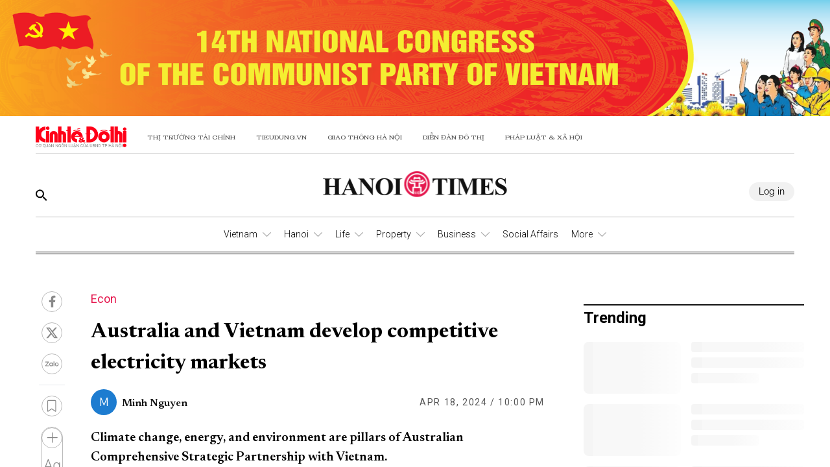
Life (342, 234)
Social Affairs (530, 234)
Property (393, 234)
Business (457, 234)
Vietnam (240, 234)
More (582, 234)
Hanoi (296, 234)
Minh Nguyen (154, 403)
